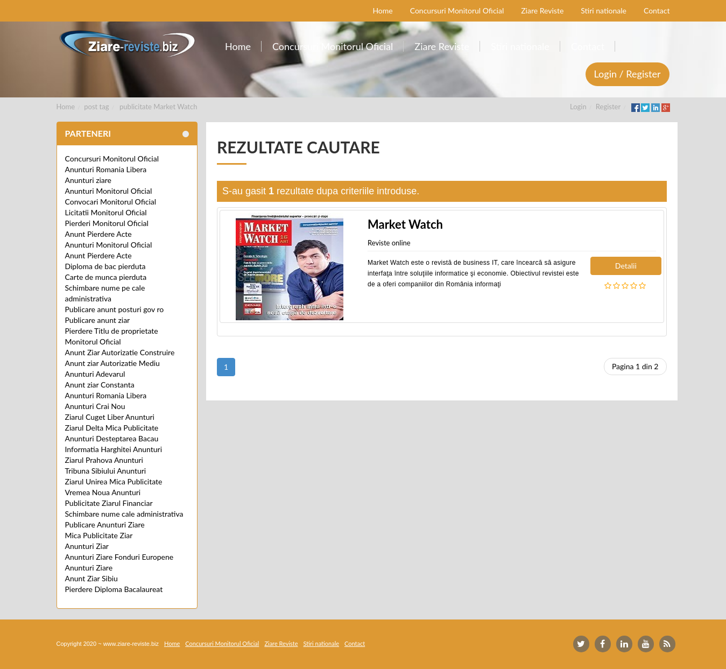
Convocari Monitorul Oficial (111, 201)
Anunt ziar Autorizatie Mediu (112, 363)
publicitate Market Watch (158, 106)
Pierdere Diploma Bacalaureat (114, 589)
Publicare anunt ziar (97, 320)
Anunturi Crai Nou (95, 406)
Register (608, 106)
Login (578, 106)
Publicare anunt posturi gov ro (114, 309)
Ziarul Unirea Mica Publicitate (114, 481)
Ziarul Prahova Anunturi (104, 459)
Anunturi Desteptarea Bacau (112, 438)
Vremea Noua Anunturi (103, 492)
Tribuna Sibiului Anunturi (105, 470)
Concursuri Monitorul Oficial (112, 158)
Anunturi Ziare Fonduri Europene (119, 556)
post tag (96, 106)
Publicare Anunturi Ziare (105, 524)
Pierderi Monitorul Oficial (107, 223)
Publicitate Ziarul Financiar (109, 503)
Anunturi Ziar (87, 546)
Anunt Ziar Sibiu (91, 578)
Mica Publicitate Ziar (99, 535)
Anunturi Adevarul (95, 373)
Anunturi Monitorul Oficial (108, 190)
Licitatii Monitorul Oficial (106, 212)
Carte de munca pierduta (106, 276)
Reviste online (389, 242)
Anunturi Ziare (89, 567)
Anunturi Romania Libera (106, 169)
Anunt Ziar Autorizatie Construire (120, 352)
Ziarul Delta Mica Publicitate (112, 427)
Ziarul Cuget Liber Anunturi (109, 416)
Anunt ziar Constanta (100, 384)
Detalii (626, 265)
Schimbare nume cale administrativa (124, 513)
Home (66, 106)
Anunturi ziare (88, 180)
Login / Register (627, 74)
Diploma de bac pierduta (105, 266)
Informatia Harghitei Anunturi (114, 449)
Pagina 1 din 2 (635, 366)
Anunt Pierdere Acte (98, 233)
